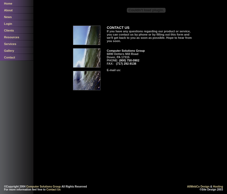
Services (10, 44)
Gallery (9, 50)
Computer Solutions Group (43, 186)
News (8, 17)
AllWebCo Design (198, 186)
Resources (11, 37)
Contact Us (53, 189)
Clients (9, 30)
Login (8, 23)
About (8, 10)
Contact (9, 57)
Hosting (218, 186)
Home (8, 3)
